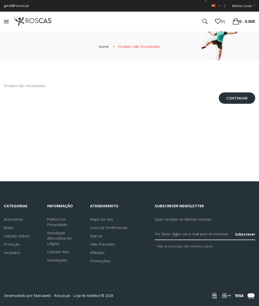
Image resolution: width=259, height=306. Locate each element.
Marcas (96, 235)
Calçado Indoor (17, 235)
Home (104, 46)
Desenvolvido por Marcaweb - (28, 295)
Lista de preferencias (109, 227)
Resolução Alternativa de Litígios (59, 238)
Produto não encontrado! (139, 46)
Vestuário (12, 252)
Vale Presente (102, 244)
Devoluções (57, 260)
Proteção (12, 244)
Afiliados (97, 252)
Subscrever (245, 234)
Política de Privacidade (57, 222)
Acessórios (13, 219)
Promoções (100, 260)
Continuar (237, 98)
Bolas (8, 227)
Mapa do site (101, 219)
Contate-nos (58, 251)
